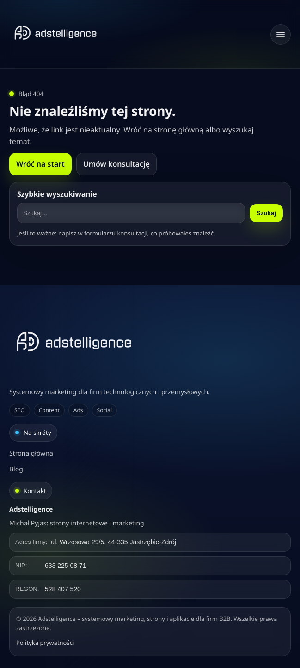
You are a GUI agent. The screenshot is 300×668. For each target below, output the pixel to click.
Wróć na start (40, 164)
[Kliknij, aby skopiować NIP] (150, 565)
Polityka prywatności (45, 642)
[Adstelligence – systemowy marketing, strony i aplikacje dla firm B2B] (150, 342)
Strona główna (31, 453)
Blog (16, 469)
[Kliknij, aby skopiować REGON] (150, 589)
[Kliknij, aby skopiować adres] (150, 542)
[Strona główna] (55, 32)
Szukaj (266, 213)
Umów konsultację (116, 164)
